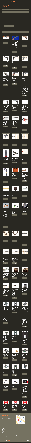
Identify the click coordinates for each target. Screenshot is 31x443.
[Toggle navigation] (28, 2)
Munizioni (3, 433)
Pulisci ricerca (11, 26)
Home (4, 3)
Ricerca (4, 4)
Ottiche (3, 434)
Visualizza (5, 65)
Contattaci (5, 6)
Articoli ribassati (6, 5)
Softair (3, 435)
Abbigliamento (4, 428)
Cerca (5, 26)
